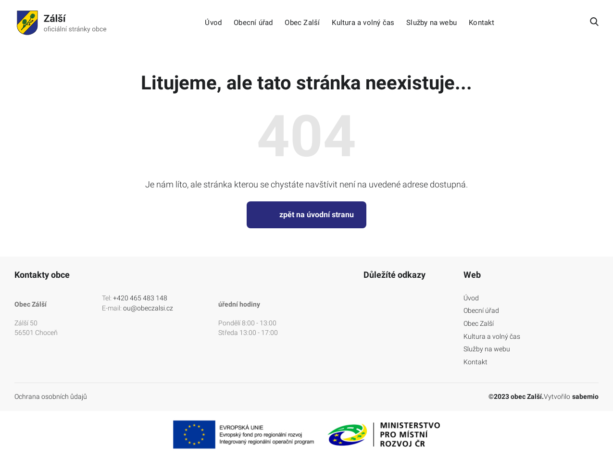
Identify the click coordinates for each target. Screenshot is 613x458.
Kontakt (481, 22)
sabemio (585, 396)
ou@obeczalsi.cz (148, 308)
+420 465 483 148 (140, 298)
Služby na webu (431, 22)
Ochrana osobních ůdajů (50, 396)
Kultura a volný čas (363, 22)
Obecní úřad (253, 22)
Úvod (213, 22)
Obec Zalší (302, 22)
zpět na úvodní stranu (306, 215)
